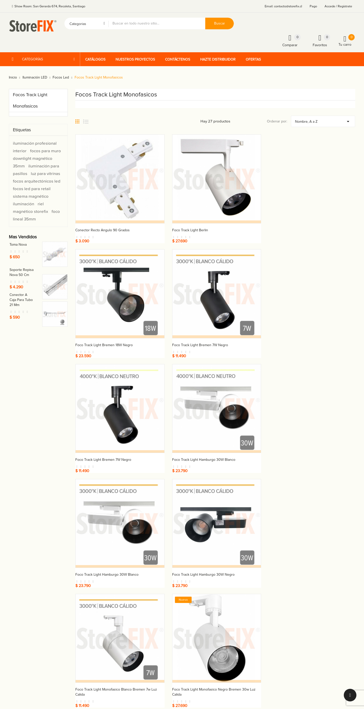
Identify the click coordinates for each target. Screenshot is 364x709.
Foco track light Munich (238, 388)
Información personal (261, 581)
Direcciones (254, 608)
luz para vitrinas (45, 173)
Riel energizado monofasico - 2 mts (174, 484)
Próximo (346, 515)
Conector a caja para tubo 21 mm (51, 300)
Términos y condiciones (204, 581)
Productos (194, 590)
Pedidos (251, 590)
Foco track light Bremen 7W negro (319, 205)
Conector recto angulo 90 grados (102, 205)
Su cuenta (254, 571)
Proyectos (193, 608)
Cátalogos (193, 599)
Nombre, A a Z (323, 120)
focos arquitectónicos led (36, 181)
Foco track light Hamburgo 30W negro (322, 296)
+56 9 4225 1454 (140, 585)
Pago (313, 6)
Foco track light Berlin (165, 205)
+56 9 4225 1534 (140, 594)
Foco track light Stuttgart (311, 388)
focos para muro (45, 151)
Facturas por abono (260, 599)
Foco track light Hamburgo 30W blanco (178, 296)
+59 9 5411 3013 (139, 602)
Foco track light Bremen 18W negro (248, 205)
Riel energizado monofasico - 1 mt (101, 484)
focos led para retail (32, 188)
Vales (249, 617)
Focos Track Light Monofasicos (30, 100)
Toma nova (48, 244)
